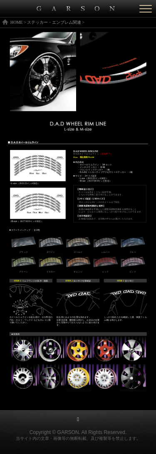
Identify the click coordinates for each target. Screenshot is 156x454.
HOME (16, 22)
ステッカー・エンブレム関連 (54, 22)
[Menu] (145, 8)
